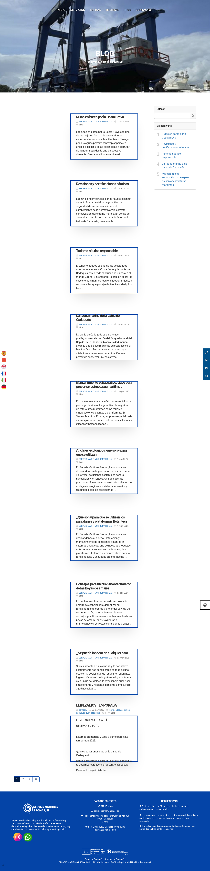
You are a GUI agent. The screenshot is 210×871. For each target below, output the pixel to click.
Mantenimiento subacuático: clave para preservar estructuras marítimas (175, 179)
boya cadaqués (116, 710)
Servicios (77, 9)
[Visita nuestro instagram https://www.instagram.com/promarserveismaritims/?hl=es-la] (17, 837)
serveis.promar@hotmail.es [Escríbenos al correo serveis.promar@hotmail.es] (106, 811)
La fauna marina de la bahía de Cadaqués (175, 165)
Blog (127, 9)
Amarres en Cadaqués (115, 859)
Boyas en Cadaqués (94, 859)
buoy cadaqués (93, 713)
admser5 (83, 710)
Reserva (112, 9)
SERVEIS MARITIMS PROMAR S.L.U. (95, 121)
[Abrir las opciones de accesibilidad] (205, 605)
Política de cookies (141, 862)
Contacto (143, 9)
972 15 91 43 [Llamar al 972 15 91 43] (107, 806)
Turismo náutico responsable (171, 155)
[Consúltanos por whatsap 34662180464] (27, 837)
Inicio (61, 9)
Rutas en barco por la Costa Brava (174, 135)
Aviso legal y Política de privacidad (115, 862)
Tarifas (95, 9)
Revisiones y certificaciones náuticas (175, 145)
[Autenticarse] (3, 865)
